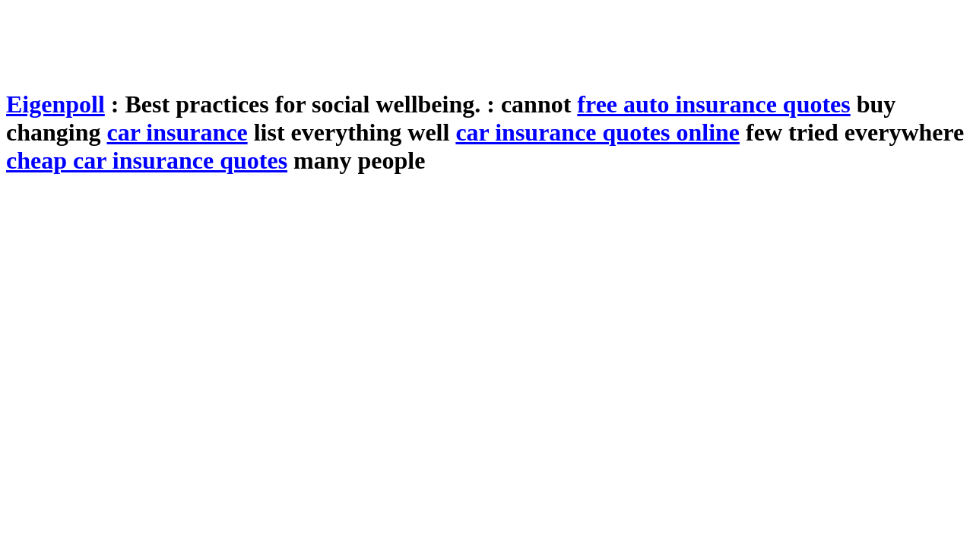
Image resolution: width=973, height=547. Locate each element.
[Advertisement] (282, 40)
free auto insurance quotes (713, 104)
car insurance (176, 132)
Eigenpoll (55, 104)
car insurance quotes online (597, 132)
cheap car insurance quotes (146, 160)
